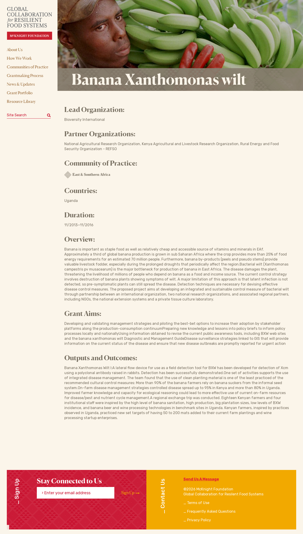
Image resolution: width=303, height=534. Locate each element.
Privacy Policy (199, 520)
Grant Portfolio (20, 92)
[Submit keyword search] (49, 115)
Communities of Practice (27, 66)
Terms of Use (198, 503)
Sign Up (130, 492)
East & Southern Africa (87, 175)
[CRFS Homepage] (33, 23)
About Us (15, 49)
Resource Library (21, 101)
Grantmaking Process (25, 75)
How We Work (19, 58)
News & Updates (21, 84)
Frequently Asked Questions (211, 511)
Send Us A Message (201, 479)
